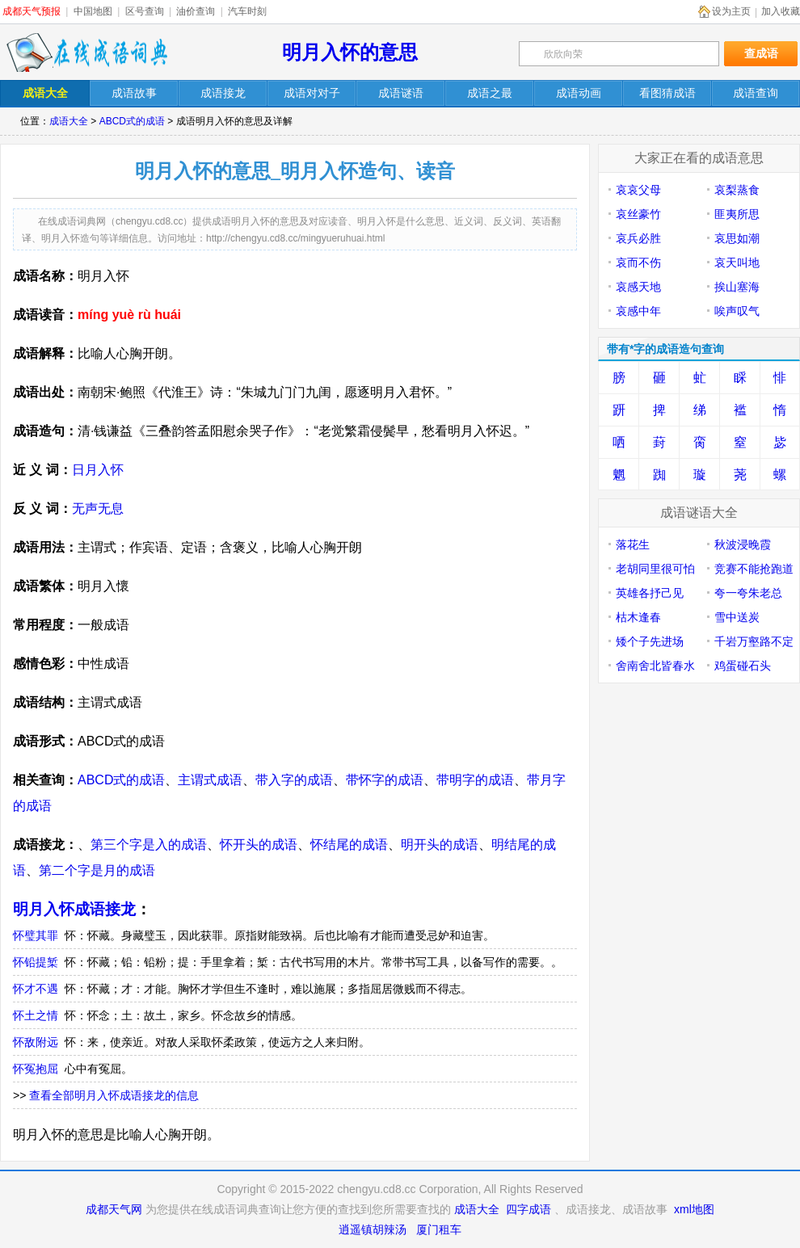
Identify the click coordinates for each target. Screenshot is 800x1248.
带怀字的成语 (384, 780)
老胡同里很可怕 (655, 568)
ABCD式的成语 (132, 121)
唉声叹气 (737, 311)
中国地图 (93, 11)
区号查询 (144, 11)
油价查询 (195, 11)
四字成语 (528, 1209)
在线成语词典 (86, 52)
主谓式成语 (210, 780)
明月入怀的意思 (350, 52)
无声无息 (98, 508)
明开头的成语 (439, 844)
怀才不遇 (35, 988)
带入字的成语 (294, 780)
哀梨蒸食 (737, 189)
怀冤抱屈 (35, 1068)
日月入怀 (98, 470)
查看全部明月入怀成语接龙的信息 (114, 1095)
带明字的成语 (475, 780)
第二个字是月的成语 (97, 870)
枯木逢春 (638, 617)
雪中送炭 (737, 617)
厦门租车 (438, 1229)
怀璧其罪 (35, 935)
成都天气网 (114, 1209)
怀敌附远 (35, 1042)
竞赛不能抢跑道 (754, 568)
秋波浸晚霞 (742, 544)
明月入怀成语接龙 (74, 909)
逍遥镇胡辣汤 (372, 1229)
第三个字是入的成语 (149, 844)
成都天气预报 (31, 11)
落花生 (633, 544)
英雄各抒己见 (650, 592)
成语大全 (68, 121)
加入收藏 (780, 11)
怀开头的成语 (258, 844)
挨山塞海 (737, 286)
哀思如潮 (737, 238)
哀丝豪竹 (638, 214)
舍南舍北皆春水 (655, 665)
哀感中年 (638, 311)
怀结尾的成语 (349, 844)
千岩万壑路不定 (754, 641)
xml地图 (694, 1209)
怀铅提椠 (35, 962)
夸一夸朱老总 (748, 592)
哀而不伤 (638, 262)
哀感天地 (638, 286)
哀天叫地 (737, 262)
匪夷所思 (737, 214)
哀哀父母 (638, 189)
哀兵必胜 (638, 238)
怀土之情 (35, 1015)
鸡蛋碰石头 (742, 665)
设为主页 (731, 11)
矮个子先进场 (650, 641)
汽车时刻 (247, 11)
